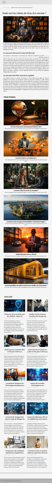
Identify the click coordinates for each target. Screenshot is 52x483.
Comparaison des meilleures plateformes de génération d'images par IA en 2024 (14, 453)
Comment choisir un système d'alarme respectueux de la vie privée (37, 453)
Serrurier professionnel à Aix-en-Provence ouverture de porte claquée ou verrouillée (26, 56)
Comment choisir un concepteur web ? (26, 158)
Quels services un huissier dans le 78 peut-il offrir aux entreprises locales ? (15, 352)
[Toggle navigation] (4, 2)
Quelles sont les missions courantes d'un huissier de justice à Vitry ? (37, 316)
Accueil (4, 8)
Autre (8, 8)
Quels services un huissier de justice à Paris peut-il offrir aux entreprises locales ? (37, 352)
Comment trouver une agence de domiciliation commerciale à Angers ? (26, 222)
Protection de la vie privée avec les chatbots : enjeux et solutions (14, 316)
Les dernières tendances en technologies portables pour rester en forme (14, 385)
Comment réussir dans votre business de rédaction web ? (26, 127)
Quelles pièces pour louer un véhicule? (26, 254)
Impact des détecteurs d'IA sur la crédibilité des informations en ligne (37, 419)
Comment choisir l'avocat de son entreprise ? (26, 190)
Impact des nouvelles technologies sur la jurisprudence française (37, 385)
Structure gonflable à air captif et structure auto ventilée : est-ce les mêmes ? (26, 285)
